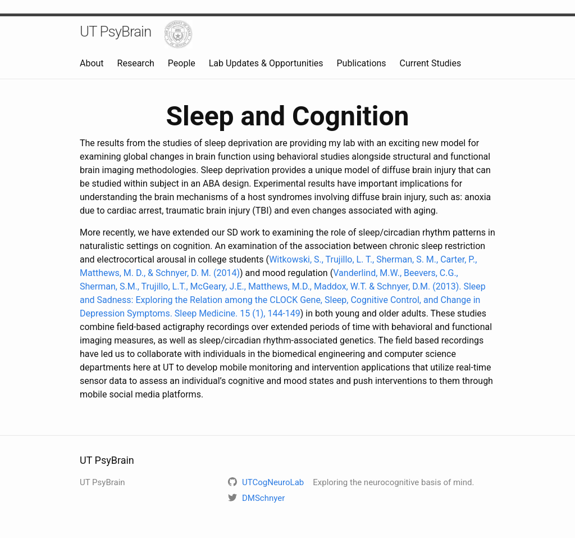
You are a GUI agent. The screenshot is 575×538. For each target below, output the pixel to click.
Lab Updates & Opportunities (266, 63)
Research (135, 63)
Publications (361, 63)
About (92, 63)
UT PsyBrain (115, 31)
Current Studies (431, 63)
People (181, 63)
